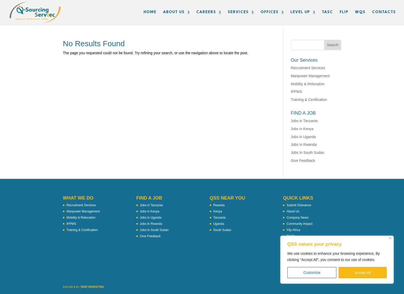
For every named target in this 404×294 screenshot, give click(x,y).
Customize (312, 273)
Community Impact (299, 224)
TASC (327, 12)
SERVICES (238, 12)
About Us (293, 211)
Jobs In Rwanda (304, 144)
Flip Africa (293, 230)
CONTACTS (384, 12)
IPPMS (296, 92)
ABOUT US (173, 12)
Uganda (218, 224)
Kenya (217, 211)
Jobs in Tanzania (304, 121)
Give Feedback (303, 160)
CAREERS (206, 12)
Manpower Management (310, 76)
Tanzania (219, 217)
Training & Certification (309, 100)
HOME (150, 12)
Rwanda (219, 205)
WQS (360, 12)
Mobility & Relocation (308, 84)
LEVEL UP (300, 12)
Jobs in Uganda (303, 137)
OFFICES (269, 12)
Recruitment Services (308, 68)
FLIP (344, 12)
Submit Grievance (299, 205)
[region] (337, 260)
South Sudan (222, 230)
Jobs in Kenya (302, 129)
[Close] (390, 238)
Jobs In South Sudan (307, 152)
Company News (297, 217)
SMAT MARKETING (92, 286)
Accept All (363, 273)
